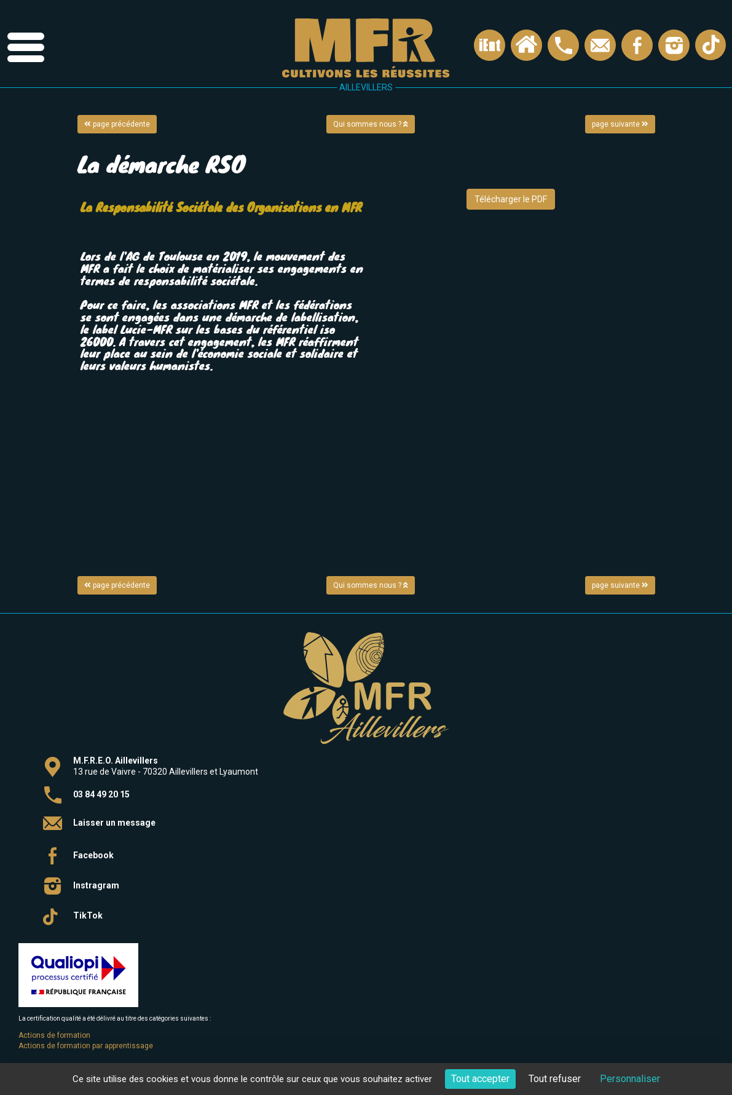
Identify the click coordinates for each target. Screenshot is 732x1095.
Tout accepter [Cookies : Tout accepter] (480, 1079)
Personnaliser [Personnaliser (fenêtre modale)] (630, 1079)
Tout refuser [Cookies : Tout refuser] (555, 1079)
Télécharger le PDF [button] (510, 199)
